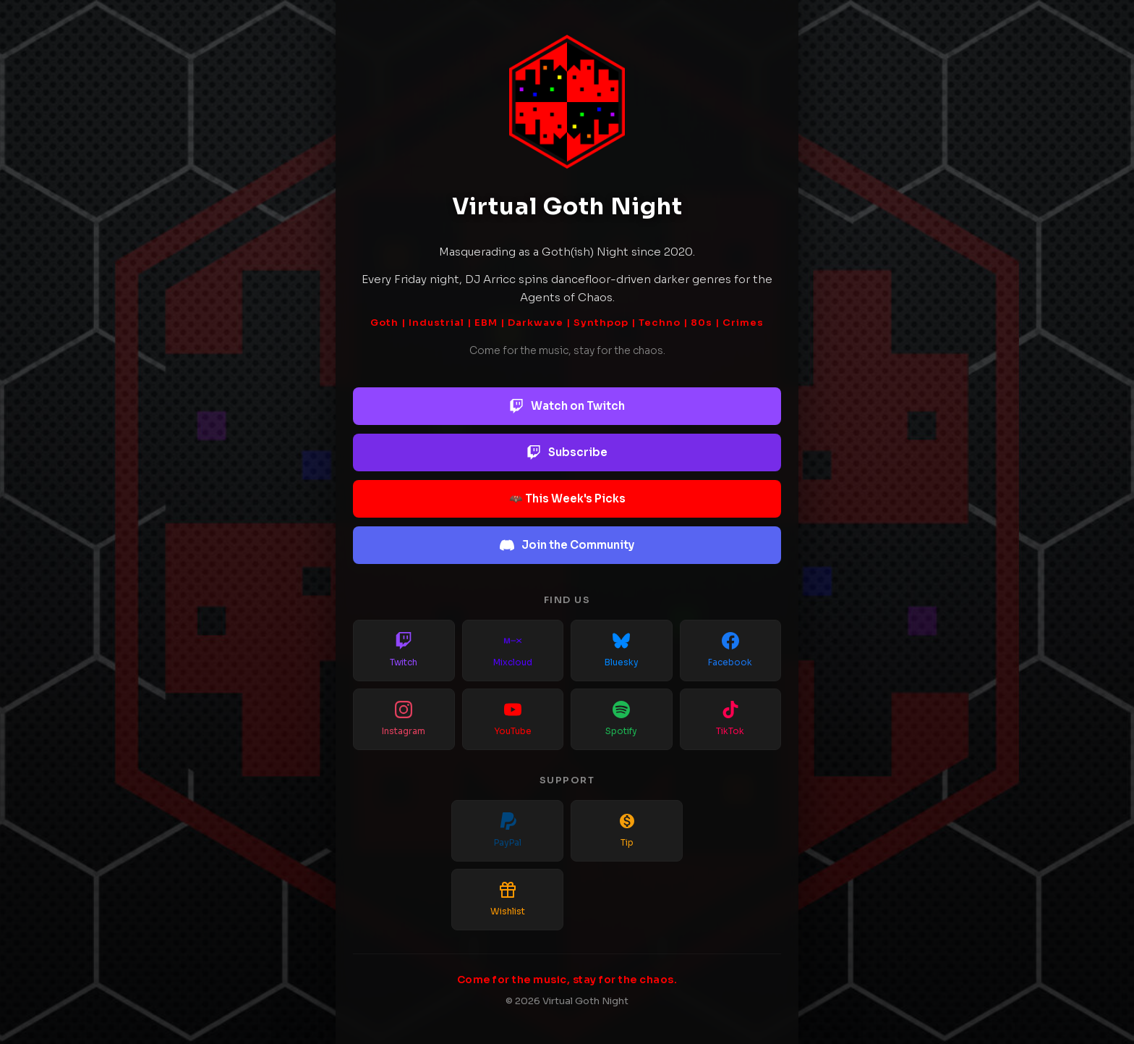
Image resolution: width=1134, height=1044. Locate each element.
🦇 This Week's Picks (567, 498)
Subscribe (567, 452)
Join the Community (567, 545)
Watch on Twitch (567, 406)
